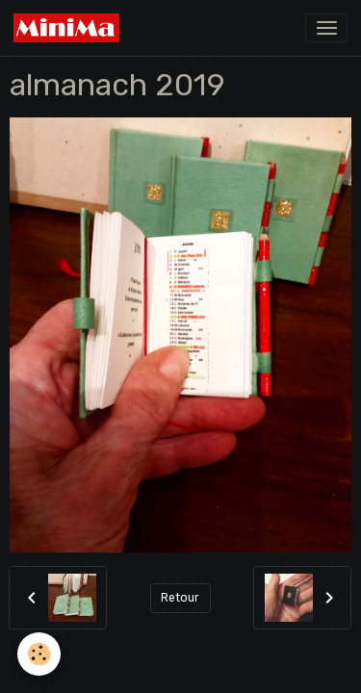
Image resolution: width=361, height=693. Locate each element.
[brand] (69, 27)
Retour (180, 597)
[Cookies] (39, 654)
